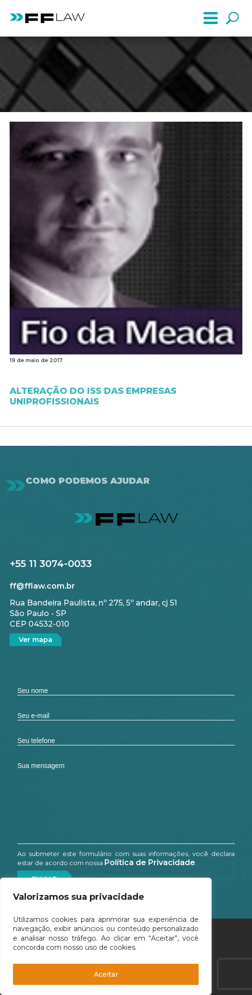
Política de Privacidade (149, 862)
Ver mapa (35, 639)
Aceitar (106, 974)
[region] (106, 936)
